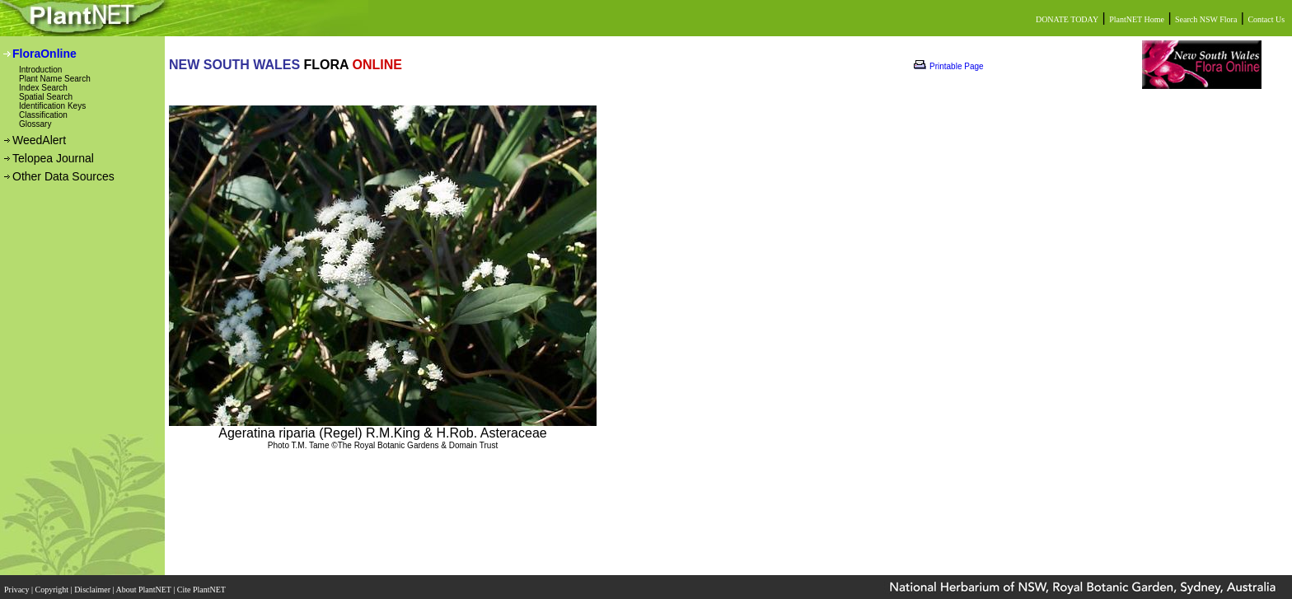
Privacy (17, 584)
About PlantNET (144, 584)
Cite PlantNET (202, 584)
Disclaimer (93, 584)
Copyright (53, 584)
